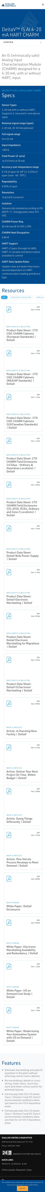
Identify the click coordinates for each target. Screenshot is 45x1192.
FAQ (25, 1164)
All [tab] (4, 297)
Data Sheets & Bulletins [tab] (21, 297)
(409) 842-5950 (14, 1146)
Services (17, 1164)
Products (6, 1164)
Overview (8, 42)
